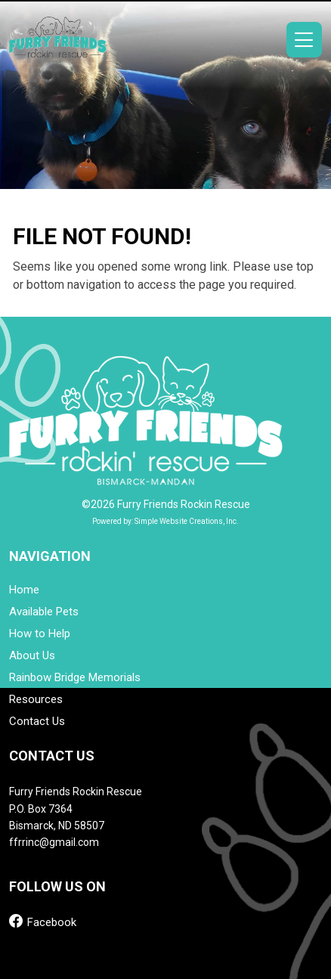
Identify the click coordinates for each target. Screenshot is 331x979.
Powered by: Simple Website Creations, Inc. (165, 521)
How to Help (39, 634)
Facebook (42, 921)
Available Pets (44, 612)
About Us (32, 655)
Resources (36, 699)
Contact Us (37, 721)
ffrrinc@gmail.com (54, 842)
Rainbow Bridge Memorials (75, 677)
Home (24, 590)
